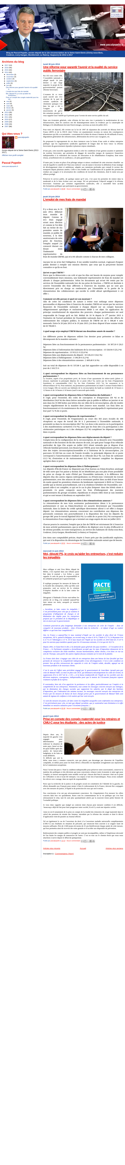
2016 (7, 67)
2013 (7, 112)
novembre (10, 77)
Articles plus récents (51, 848)
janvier (9, 110)
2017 (7, 65)
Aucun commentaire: (74, 189)
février (8, 108)
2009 (7, 122)
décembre (10, 74)
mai (8, 101)
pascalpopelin (23, 137)
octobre (9, 79)
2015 (7, 70)
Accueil (83, 848)
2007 (7, 126)
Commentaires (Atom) (64, 854)
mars (8, 106)
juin (7, 85)
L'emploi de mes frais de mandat (64, 199)
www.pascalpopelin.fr (10, 166)
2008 (7, 124)
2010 (7, 119)
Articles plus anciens (114, 848)
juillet (8, 83)
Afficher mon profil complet (12, 155)
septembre (10, 81)
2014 (7, 72)
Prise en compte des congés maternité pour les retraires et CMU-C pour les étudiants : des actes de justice (81, 720)
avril (8, 103)
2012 (7, 115)
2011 (7, 117)
